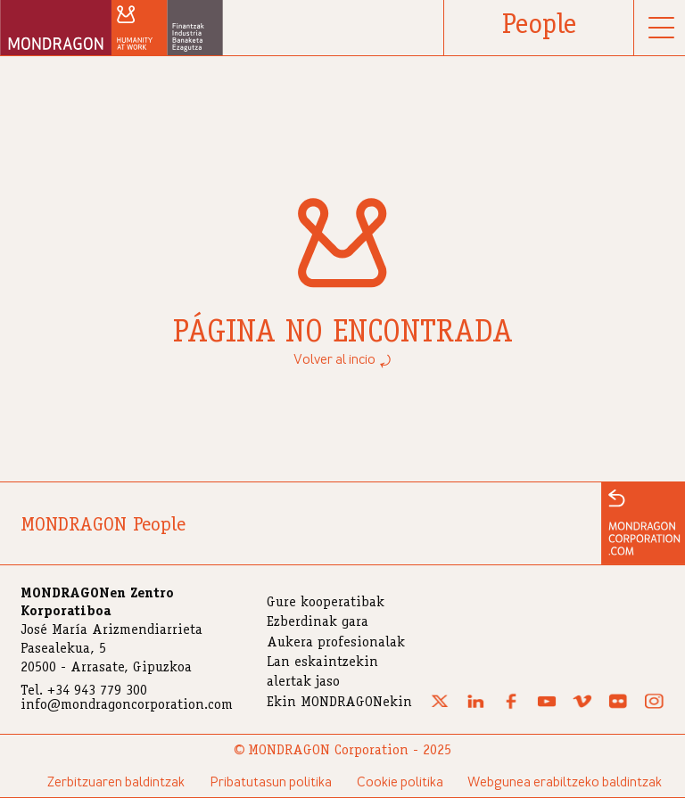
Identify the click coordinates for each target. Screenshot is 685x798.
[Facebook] (511, 706)
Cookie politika (400, 783)
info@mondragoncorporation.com (127, 706)
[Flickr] (618, 706)
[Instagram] (653, 706)
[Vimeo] (582, 706)
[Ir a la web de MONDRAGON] (643, 523)
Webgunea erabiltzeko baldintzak (564, 783)
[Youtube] (546, 706)
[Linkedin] (475, 706)
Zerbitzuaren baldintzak (116, 783)
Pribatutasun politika (271, 783)
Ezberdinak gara (317, 623)
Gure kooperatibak (325, 603)
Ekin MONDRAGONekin (339, 703)
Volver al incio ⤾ (342, 360)
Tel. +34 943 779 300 (84, 692)
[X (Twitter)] (439, 706)
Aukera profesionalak (336, 644)
